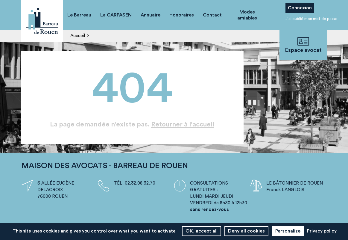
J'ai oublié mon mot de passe (311, 19)
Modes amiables (247, 15)
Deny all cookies (246, 231)
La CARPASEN (116, 15)
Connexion (300, 7)
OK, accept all (202, 231)
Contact (212, 15)
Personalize (287, 231)
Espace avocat (303, 45)
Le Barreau (79, 15)
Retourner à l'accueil (182, 124)
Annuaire (150, 15)
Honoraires (181, 15)
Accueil (77, 36)
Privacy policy (322, 231)
